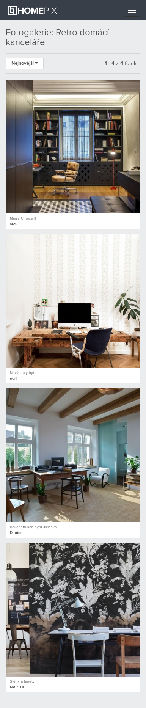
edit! (13, 378)
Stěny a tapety (22, 681)
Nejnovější (24, 63)
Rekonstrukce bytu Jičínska (33, 527)
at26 (13, 224)
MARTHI (17, 687)
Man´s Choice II (23, 218)
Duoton (16, 533)
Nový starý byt (22, 373)
